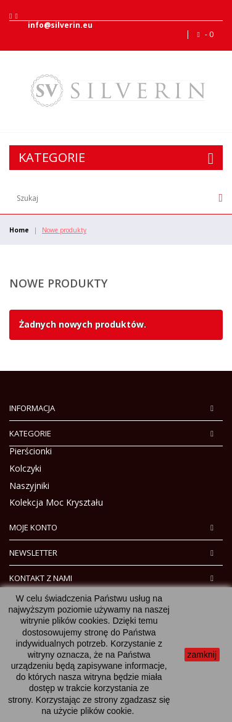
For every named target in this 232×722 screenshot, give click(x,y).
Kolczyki (25, 468)
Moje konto (33, 527)
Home (19, 230)
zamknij (202, 655)
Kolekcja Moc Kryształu (56, 502)
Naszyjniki (29, 485)
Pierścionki (30, 451)
